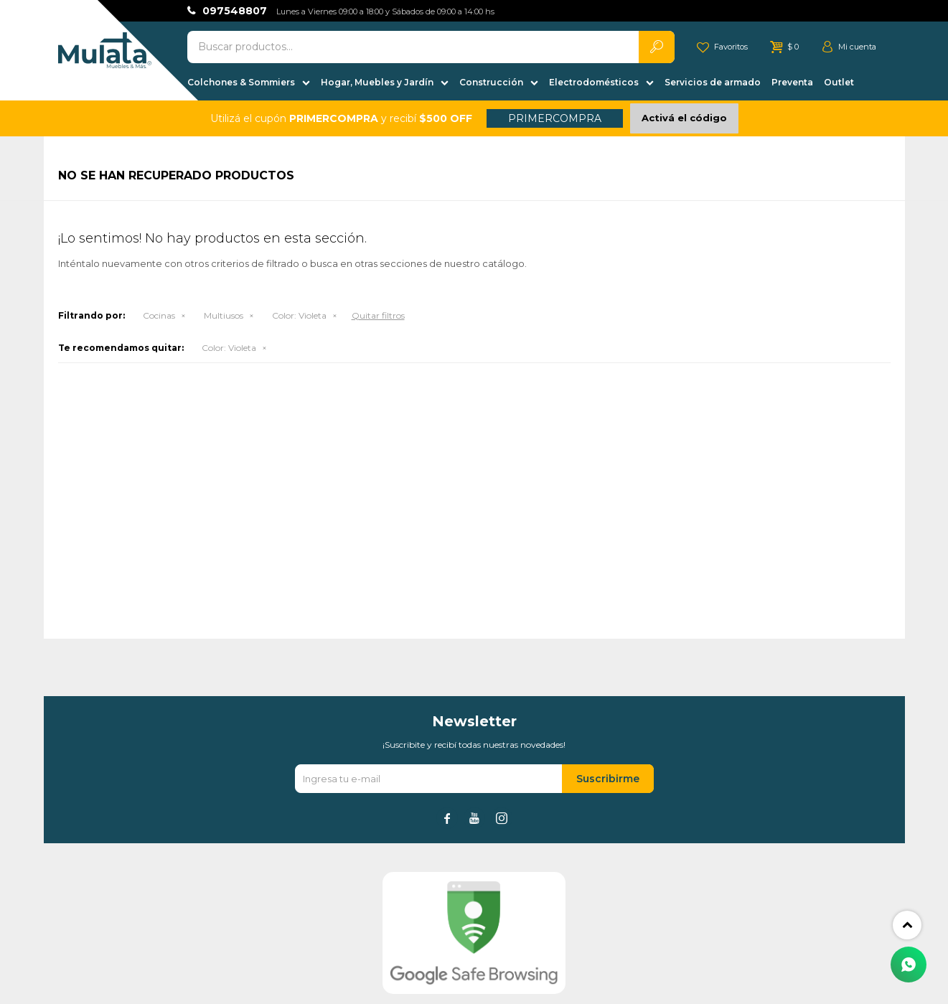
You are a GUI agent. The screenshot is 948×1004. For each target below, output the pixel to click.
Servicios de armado (713, 82)
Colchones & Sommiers (241, 82)
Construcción (491, 82)
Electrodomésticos (594, 82)
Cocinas (159, 315)
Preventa (792, 82)
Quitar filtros (378, 315)
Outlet (839, 82)
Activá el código (684, 117)
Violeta (299, 315)
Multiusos (223, 315)
